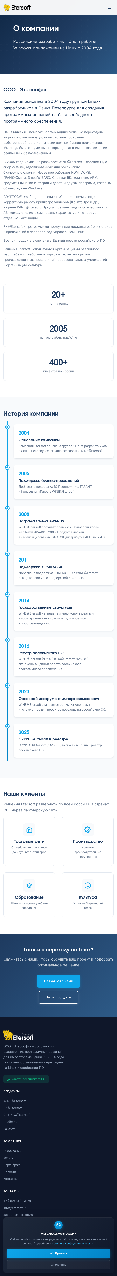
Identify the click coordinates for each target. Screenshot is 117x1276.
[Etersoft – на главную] (17, 7)
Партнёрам (11, 1165)
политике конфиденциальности (73, 1243)
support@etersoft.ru (18, 1215)
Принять (58, 1253)
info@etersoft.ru (15, 1208)
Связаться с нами (58, 981)
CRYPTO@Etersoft (16, 1115)
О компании (12, 1151)
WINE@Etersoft (14, 1101)
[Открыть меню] (109, 7)
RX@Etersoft (12, 1108)
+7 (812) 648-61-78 (17, 1201)
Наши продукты (58, 997)
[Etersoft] (58, 1035)
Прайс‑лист (12, 1122)
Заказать (9, 1129)
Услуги (8, 1158)
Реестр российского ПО (26, 1079)
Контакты (10, 1179)
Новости (9, 1172)
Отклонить (58, 1264)
